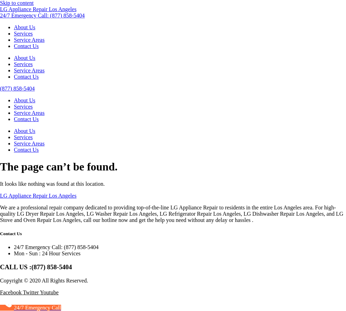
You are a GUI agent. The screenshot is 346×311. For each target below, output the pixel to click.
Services (23, 34)
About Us (24, 27)
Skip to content (17, 3)
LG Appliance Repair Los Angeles (38, 9)
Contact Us (26, 46)
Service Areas (29, 40)
